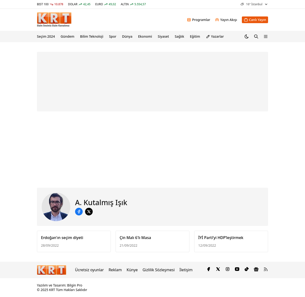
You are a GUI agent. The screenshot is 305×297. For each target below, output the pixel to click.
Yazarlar (215, 36)
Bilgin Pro (74, 285)
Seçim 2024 (46, 36)
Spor (112, 36)
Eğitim (195, 36)
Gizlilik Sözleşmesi (158, 269)
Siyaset (163, 36)
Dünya (127, 36)
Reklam (115, 269)
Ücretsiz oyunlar (89, 269)
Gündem (67, 36)
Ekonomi (145, 36)
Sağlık (179, 36)
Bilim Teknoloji (91, 36)
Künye (132, 269)
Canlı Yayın (255, 19)
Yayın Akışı (226, 19)
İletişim (186, 269)
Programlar (198, 19)
